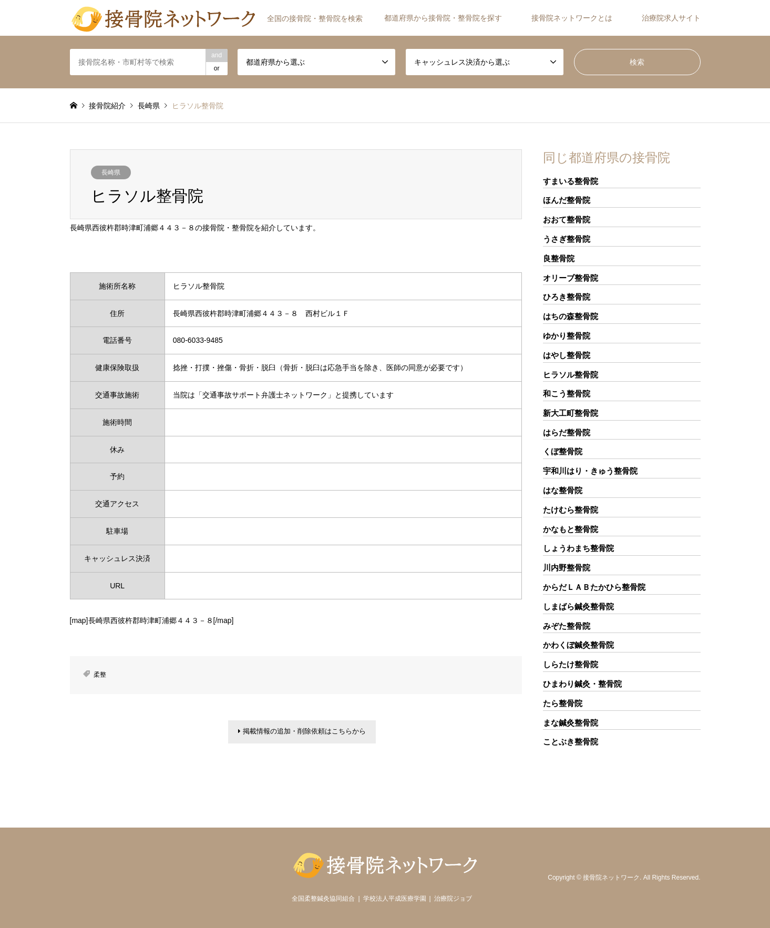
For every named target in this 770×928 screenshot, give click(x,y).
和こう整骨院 (566, 393)
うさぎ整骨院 (566, 238)
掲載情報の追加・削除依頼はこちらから (302, 733)
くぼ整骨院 (562, 451)
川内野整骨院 (566, 567)
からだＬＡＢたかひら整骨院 (594, 587)
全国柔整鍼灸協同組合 (323, 898)
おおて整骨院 (566, 219)
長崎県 (110, 172)
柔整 (100, 674)
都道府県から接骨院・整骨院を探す (443, 18)
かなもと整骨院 (570, 529)
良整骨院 (558, 258)
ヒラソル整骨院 (570, 374)
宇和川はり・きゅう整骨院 (590, 470)
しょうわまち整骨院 (578, 548)
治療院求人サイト (671, 18)
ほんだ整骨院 (566, 200)
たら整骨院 (562, 703)
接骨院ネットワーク (611, 877)
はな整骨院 (562, 490)
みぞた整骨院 (566, 625)
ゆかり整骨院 (566, 335)
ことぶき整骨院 (570, 741)
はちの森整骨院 (570, 316)
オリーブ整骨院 (570, 277)
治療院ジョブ (453, 898)
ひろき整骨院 (566, 296)
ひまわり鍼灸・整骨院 (582, 683)
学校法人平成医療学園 (394, 898)
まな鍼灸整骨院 (570, 722)
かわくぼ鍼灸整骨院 (578, 644)
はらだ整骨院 (566, 432)
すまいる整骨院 (570, 181)
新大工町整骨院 (570, 413)
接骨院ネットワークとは (571, 18)
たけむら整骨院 (570, 509)
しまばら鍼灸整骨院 (578, 606)
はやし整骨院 (566, 355)
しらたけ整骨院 (570, 664)
